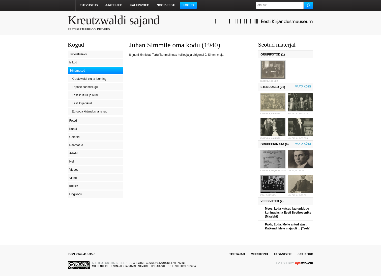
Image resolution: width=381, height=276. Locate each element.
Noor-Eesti (166, 5)
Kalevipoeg (139, 5)
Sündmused (77, 70)
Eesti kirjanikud (82, 103)
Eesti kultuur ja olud (85, 95)
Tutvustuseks (78, 54)
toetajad (237, 254)
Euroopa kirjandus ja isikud (89, 111)
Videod (74, 169)
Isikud (73, 62)
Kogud (188, 5)
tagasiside (283, 254)
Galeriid (74, 137)
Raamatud (76, 145)
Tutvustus (89, 5)
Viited (73, 178)
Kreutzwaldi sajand (113, 20)
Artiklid (73, 153)
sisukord (305, 254)
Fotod (73, 120)
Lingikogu (75, 194)
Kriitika (73, 186)
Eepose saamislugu (85, 87)
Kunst (73, 129)
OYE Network (304, 263)
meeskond (259, 254)
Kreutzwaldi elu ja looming (89, 79)
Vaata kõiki (303, 86)
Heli (72, 161)
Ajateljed (113, 5)
